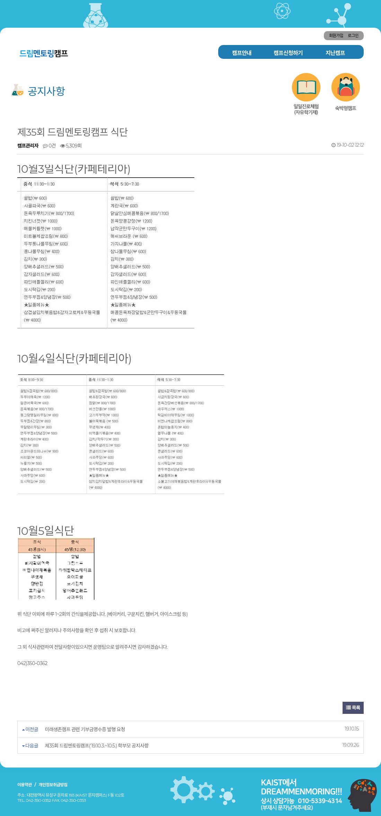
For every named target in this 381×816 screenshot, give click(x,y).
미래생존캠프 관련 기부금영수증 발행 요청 (85, 729)
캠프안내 (241, 53)
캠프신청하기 (288, 53)
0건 (49, 146)
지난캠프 (335, 53)
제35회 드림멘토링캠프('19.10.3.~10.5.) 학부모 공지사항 (97, 746)
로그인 (353, 35)
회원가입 (336, 35)
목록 (353, 708)
